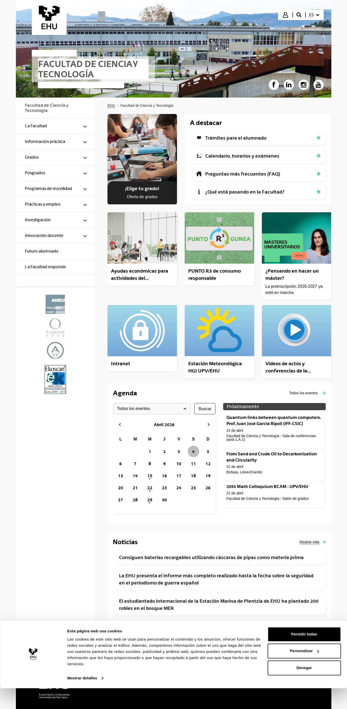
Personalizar (304, 671)
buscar (205, 408)
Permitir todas (304, 655)
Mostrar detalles (82, 699)
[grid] (164, 470)
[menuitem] (314, 15)
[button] (307, 393)
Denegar (304, 688)
